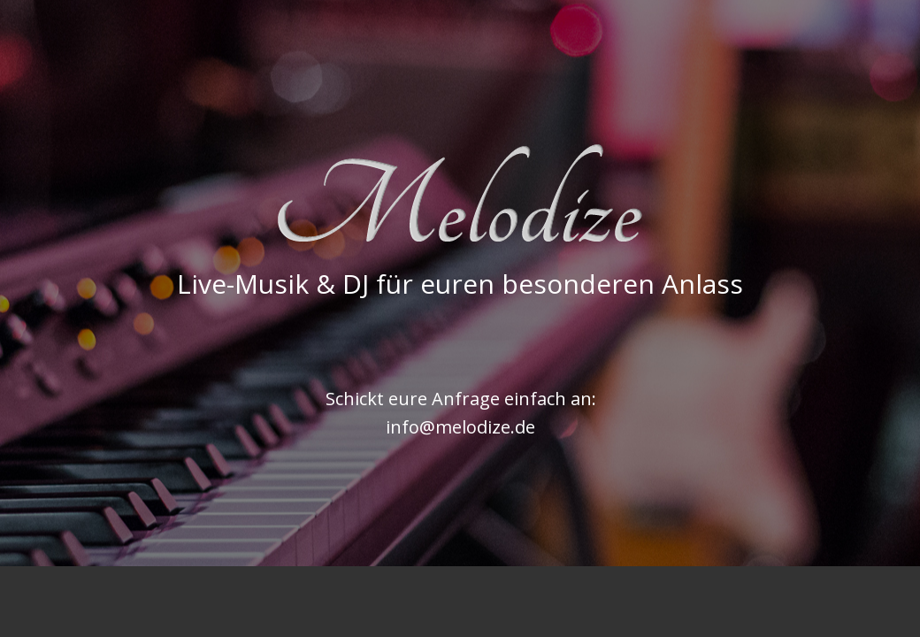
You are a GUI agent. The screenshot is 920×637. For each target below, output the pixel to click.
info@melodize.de (460, 427)
